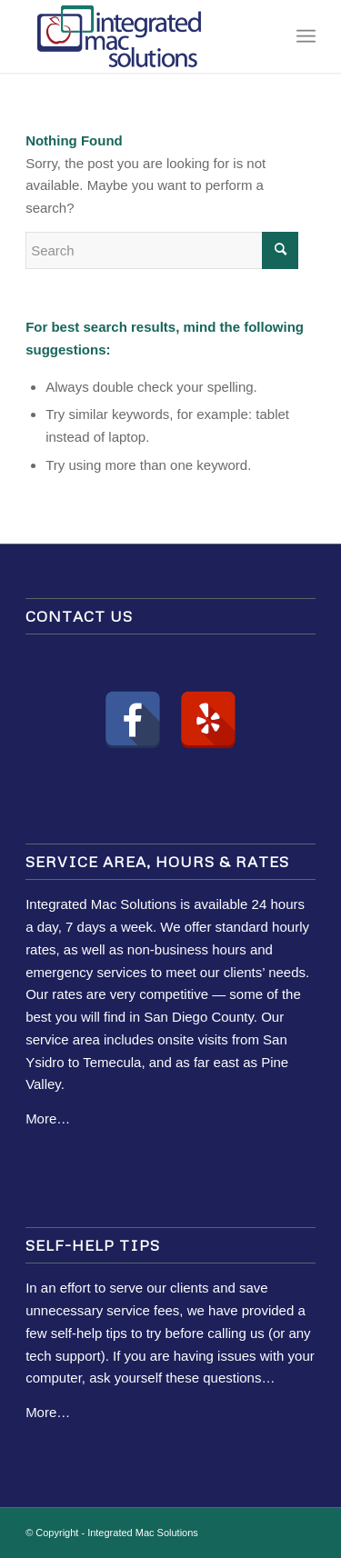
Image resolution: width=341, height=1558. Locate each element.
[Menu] (306, 36)
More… (47, 1118)
